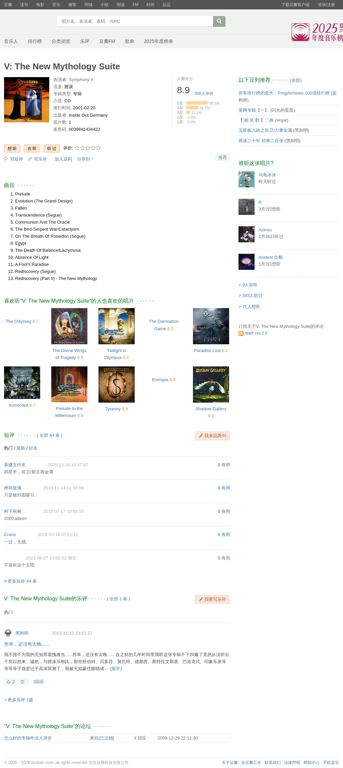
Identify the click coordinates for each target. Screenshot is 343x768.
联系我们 (273, 762)
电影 (40, 4)
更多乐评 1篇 (20, 699)
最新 (20, 448)
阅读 (121, 4)
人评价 (204, 93)
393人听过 (252, 295)
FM (135, 4)
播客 (72, 4)
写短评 (16, 159)
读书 (24, 4)
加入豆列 (63, 159)
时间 (150, 4)
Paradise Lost (207, 350)
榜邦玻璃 (12, 487)
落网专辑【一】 (253, 110)
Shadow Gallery (211, 408)
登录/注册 (326, 4)
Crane (10, 534)
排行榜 (35, 41)
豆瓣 (8, 4)
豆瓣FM (107, 41)
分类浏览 (61, 41)
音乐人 (11, 41)
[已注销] (106, 738)
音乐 (56, 4)
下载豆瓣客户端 (295, 4)
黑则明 (21, 633)
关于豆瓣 (230, 762)
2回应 (38, 681)
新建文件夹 (15, 464)
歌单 (129, 41)
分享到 (83, 159)
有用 (225, 464)
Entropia (160, 379)
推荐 (222, 157)
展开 (116, 668)
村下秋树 (12, 511)
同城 (88, 4)
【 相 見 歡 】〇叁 (256, 120)
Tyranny (113, 408)
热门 (8, 448)
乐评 (84, 41)
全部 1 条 (118, 598)
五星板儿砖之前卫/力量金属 (265, 130)
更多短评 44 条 (22, 581)
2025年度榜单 (158, 41)
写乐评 (40, 159)
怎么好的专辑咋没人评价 (28, 738)
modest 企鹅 (271, 257)
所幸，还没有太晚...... (26, 644)
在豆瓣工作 (251, 762)
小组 (104, 4)
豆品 (166, 4)
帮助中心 (311, 762)
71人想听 (251, 306)
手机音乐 (331, 762)
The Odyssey (18, 321)
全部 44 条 (50, 435)
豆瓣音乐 (28, 22)
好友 (33, 448)
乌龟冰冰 (267, 174)
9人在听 (250, 284)
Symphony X (81, 79)
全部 (295, 80)
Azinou (265, 229)
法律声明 (292, 762)
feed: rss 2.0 (256, 333)
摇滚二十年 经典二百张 (260, 140)
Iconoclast (18, 405)
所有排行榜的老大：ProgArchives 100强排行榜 (284, 93)
